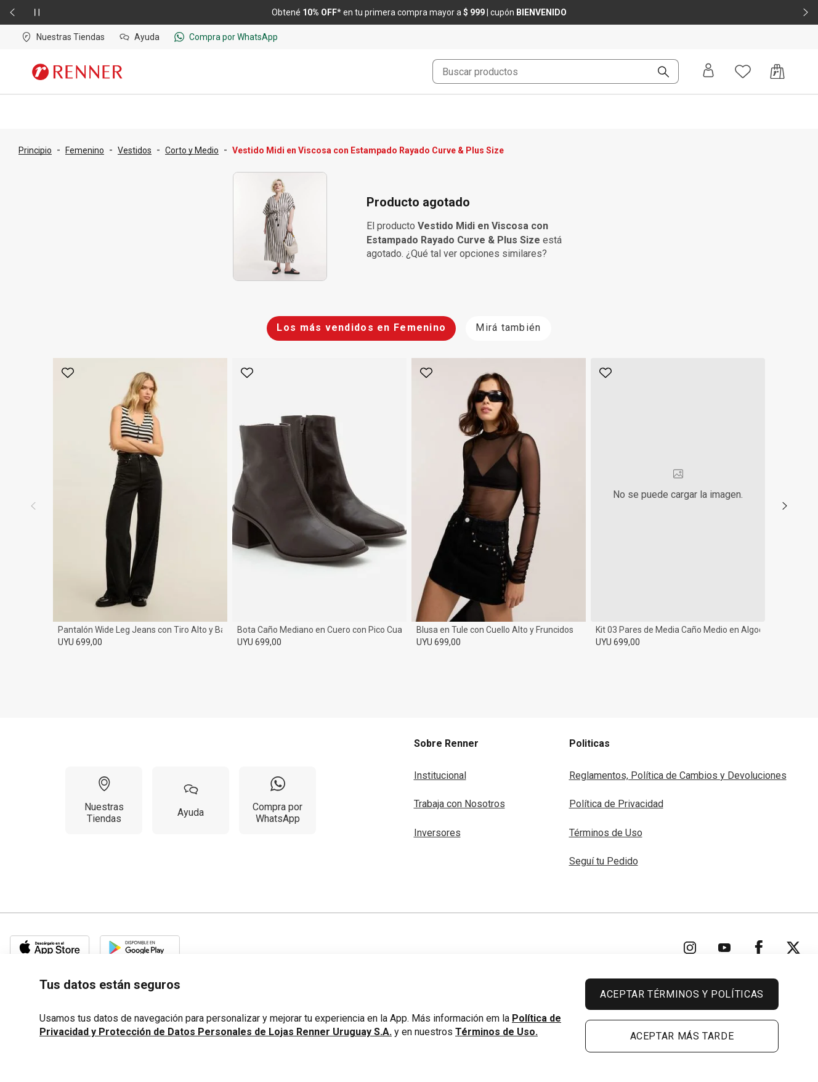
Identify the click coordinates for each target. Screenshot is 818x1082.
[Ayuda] (190, 800)
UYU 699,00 (80, 642)
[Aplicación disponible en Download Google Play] (140, 947)
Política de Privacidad (616, 804)
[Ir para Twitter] (793, 947)
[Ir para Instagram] (690, 947)
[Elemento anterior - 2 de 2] (12, 12)
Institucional (440, 775)
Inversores (437, 833)
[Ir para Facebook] (759, 947)
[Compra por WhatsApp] (277, 800)
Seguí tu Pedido (603, 861)
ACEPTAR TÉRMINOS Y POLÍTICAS (682, 994)
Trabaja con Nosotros (459, 804)
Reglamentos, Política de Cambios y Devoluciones (678, 775)
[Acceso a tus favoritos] (743, 71)
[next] (785, 506)
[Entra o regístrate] (708, 71)
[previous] (33, 506)
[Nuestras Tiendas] (103, 800)
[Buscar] (658, 73)
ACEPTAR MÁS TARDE (682, 1036)
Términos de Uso (605, 833)
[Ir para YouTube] (724, 947)
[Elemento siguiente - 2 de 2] (805, 12)
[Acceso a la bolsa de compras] (777, 71)
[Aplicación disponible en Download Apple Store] (50, 947)
